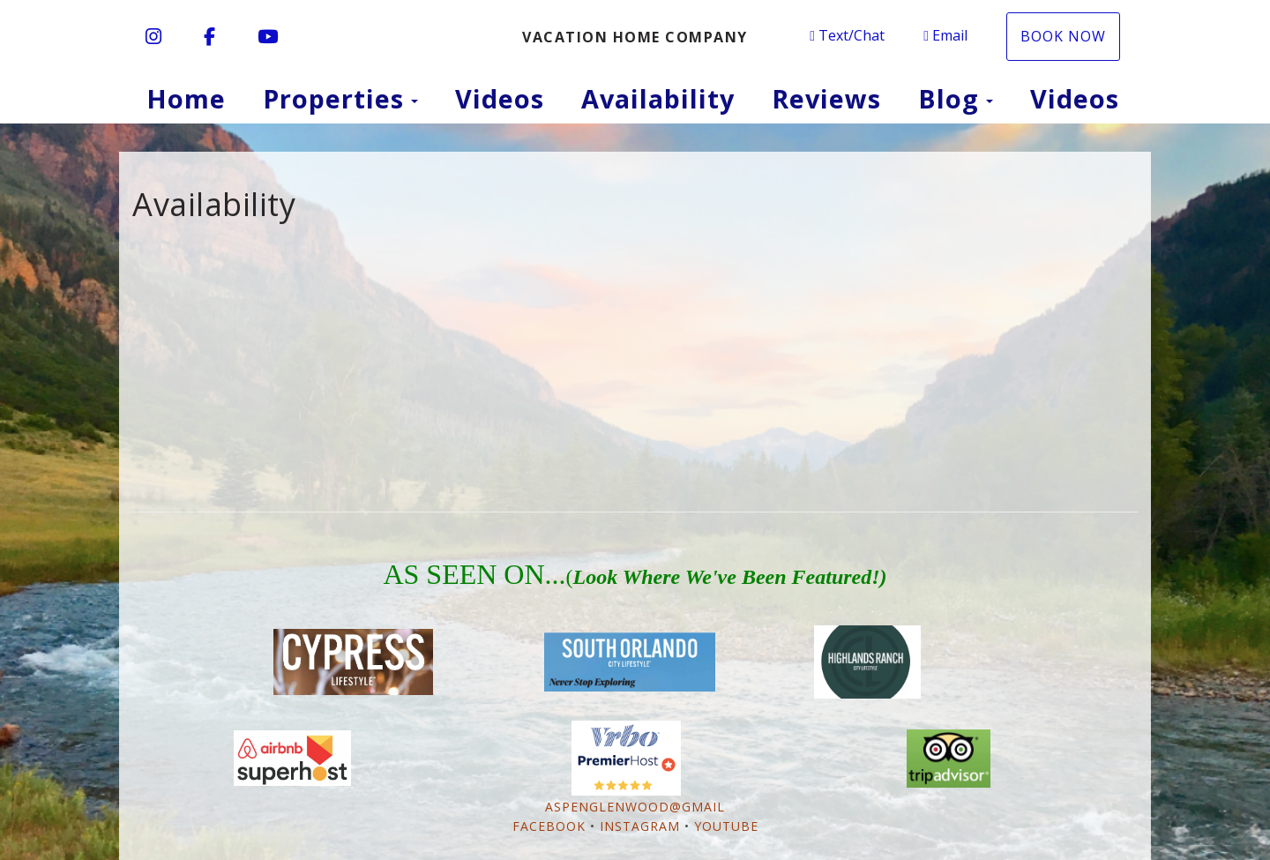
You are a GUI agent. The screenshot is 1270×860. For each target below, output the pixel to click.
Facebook (549, 826)
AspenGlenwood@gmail (635, 806)
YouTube (726, 826)
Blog (948, 98)
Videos (499, 98)
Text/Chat (847, 35)
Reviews (826, 98)
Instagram (640, 826)
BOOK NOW (1063, 36)
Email (945, 35)
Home (186, 98)
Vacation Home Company (635, 37)
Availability (658, 98)
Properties (333, 98)
